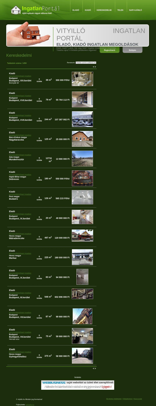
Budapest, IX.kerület (19, 218)
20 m (49, 218)
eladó (12, 93)
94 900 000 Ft (62, 277)
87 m (49, 316)
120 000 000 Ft (62, 238)
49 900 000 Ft (62, 218)
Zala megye (14, 157)
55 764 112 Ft (62, 100)
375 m (48, 356)
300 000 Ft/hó (63, 80)
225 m (48, 257)
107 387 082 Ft (62, 119)
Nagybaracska (16, 139)
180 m (48, 178)
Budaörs (13, 199)
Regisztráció (109, 50)
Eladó (76, 10)
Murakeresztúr (16, 159)
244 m (48, 119)
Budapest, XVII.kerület (20, 100)
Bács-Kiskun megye (18, 137)
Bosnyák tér (14, 83)
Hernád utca (14, 339)
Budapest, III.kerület (19, 297)
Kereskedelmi (104, 10)
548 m (48, 297)
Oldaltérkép (127, 399)
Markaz (12, 258)
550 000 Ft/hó (63, 178)
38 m (49, 80)
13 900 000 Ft (62, 159)
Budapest (13, 78)
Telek (120, 10)
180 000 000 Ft (62, 257)
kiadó (12, 73)
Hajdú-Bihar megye (17, 177)
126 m (48, 198)
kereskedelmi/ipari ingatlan (20, 76)
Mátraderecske (16, 238)
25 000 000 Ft (62, 139)
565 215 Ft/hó (63, 198)
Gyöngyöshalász (17, 356)
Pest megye (14, 196)
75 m (49, 336)
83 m (49, 277)
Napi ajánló (135, 10)
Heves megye (15, 236)
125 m (48, 139)
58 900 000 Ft (62, 356)
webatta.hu (30, 405)
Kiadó (88, 10)
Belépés (132, 50)
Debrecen (14, 179)
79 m (49, 99)
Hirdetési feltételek (114, 399)
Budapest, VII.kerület (20, 317)
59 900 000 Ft (62, 336)
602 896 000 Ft (62, 297)
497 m (48, 237)
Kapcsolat (138, 399)
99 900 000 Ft (62, 316)
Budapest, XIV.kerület (20, 80)
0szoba (39, 80)
